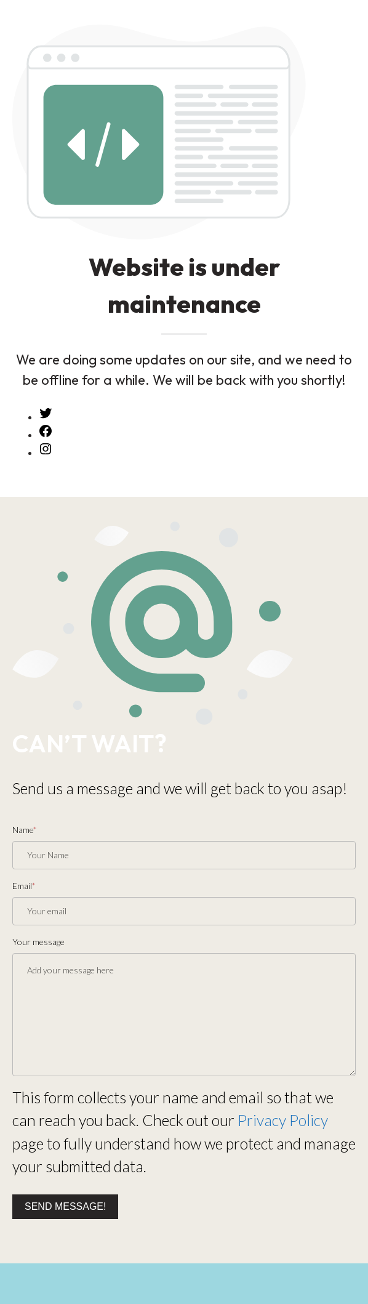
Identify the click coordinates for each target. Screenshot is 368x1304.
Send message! (65, 1206)
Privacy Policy (283, 1120)
